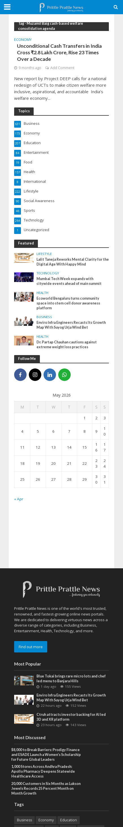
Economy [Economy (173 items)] (46, 820)
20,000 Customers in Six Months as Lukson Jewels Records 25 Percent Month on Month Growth (46, 788)
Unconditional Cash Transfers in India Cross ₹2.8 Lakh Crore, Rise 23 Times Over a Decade (59, 52)
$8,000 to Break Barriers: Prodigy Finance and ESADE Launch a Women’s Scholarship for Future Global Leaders (46, 755)
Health (42, 293)
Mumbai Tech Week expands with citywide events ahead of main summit (69, 281)
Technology (47, 273)
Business (44, 317)
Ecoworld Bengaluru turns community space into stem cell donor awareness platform (68, 303)
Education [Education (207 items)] (68, 820)
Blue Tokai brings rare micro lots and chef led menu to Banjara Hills (71, 678)
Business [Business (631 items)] (24, 820)
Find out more (31, 646)
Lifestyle (44, 254)
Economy (23, 40)
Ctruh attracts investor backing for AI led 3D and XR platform (71, 717)
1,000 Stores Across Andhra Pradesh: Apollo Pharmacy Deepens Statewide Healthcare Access (43, 771)
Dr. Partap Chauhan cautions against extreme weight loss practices (66, 344)
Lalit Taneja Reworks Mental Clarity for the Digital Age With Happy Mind (72, 261)
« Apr (18, 498)
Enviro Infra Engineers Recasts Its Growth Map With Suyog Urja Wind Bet (71, 324)
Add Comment (62, 67)
